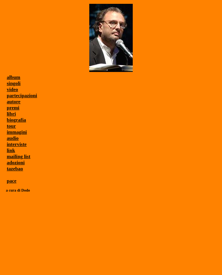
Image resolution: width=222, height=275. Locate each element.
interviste (17, 144)
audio (13, 138)
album (13, 77)
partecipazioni (22, 95)
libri (11, 114)
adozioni (16, 162)
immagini (17, 132)
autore (14, 101)
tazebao (15, 168)
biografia (16, 120)
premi (13, 107)
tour (11, 126)
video (12, 89)
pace (11, 181)
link (11, 150)
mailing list (19, 156)
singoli (14, 83)
